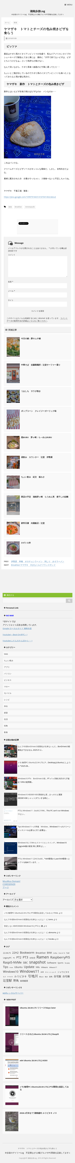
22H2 (15, 952)
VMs (38, 967)
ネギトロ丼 (26, 542)
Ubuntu (18, 967)
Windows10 (10, 971)
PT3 (25, 957)
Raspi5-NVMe (12, 962)
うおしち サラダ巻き (31, 391)
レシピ (7, 699)
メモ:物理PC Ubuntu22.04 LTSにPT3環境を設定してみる (27, 913)
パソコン (7, 673)
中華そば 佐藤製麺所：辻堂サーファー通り (40, 364)
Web (6, 654)
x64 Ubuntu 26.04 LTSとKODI (33, 1060)
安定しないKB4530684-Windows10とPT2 (21, 926)
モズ (4, 977)
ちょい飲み (8, 660)
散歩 (46, 977)
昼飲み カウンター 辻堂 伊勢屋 (36, 457)
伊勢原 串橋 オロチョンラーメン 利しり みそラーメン (37, 561)
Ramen (43, 956)
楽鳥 (50, 977)
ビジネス (7, 680)
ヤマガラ (10, 977)
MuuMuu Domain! (11, 881)
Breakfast (18, 207)
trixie (11, 967)
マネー (7, 686)
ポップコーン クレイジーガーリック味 (38, 411)
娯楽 (6, 712)
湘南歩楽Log (37, 11)
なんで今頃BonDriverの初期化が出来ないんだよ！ (25, 919)
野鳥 (16, 980)
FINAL (56, 913)
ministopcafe (30, 207)
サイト (10, 300)
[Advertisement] (24, 581)
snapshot (37, 962)
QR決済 (32, 958)
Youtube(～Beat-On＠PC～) (15, 634)
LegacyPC (7, 957)
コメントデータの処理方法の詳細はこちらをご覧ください (37, 319)
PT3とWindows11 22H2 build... (31, 858)
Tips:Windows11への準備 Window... (33, 826)
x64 (42, 972)
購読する (9, 595)
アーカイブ (8, 899)
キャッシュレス (50, 972)
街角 (6, 725)
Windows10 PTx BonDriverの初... (32, 778)
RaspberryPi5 (60, 957)
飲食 (10, 207)
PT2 (18, 957)
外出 (6, 706)
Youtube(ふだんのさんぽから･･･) (17, 640)
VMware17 (53, 967)
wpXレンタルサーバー (13, 993)
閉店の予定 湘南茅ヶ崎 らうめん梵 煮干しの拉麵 (44, 496)
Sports (60, 962)
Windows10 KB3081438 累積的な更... (33, 794)
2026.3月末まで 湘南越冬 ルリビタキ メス (38, 1113)
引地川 (33, 976)
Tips (5, 967)
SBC (25, 962)
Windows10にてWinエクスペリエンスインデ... (37, 842)
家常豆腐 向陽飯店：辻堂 (33, 523)
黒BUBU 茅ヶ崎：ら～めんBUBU (36, 437)
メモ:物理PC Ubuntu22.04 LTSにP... (32, 762)
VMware (44, 967)
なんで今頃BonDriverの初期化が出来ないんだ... (37, 746)
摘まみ (41, 977)
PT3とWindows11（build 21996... (32, 810)
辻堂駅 (7, 980)
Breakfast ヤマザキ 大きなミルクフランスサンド (33, 565)
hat (67, 953)
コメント (11, 254)
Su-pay (67, 963)
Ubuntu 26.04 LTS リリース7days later (38, 1007)
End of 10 (62, 953)
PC (14, 958)
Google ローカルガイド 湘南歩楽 (17, 628)
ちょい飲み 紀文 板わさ (33, 477)
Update (29, 967)
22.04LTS (7, 953)
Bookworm (27, 952)
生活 (6, 719)
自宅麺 (66, 976)
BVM (49, 952)
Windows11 (29, 971)
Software (51, 962)
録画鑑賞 (24, 980)
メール (11, 291)
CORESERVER (9, 884)
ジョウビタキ (63, 972)
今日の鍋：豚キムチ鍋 (31, 338)
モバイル (7, 693)
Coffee (55, 953)
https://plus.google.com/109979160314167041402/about (30, 197)
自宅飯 (57, 976)
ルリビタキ (20, 976)
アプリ (7, 667)
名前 (10, 281)
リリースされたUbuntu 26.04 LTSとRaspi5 (39, 1034)
